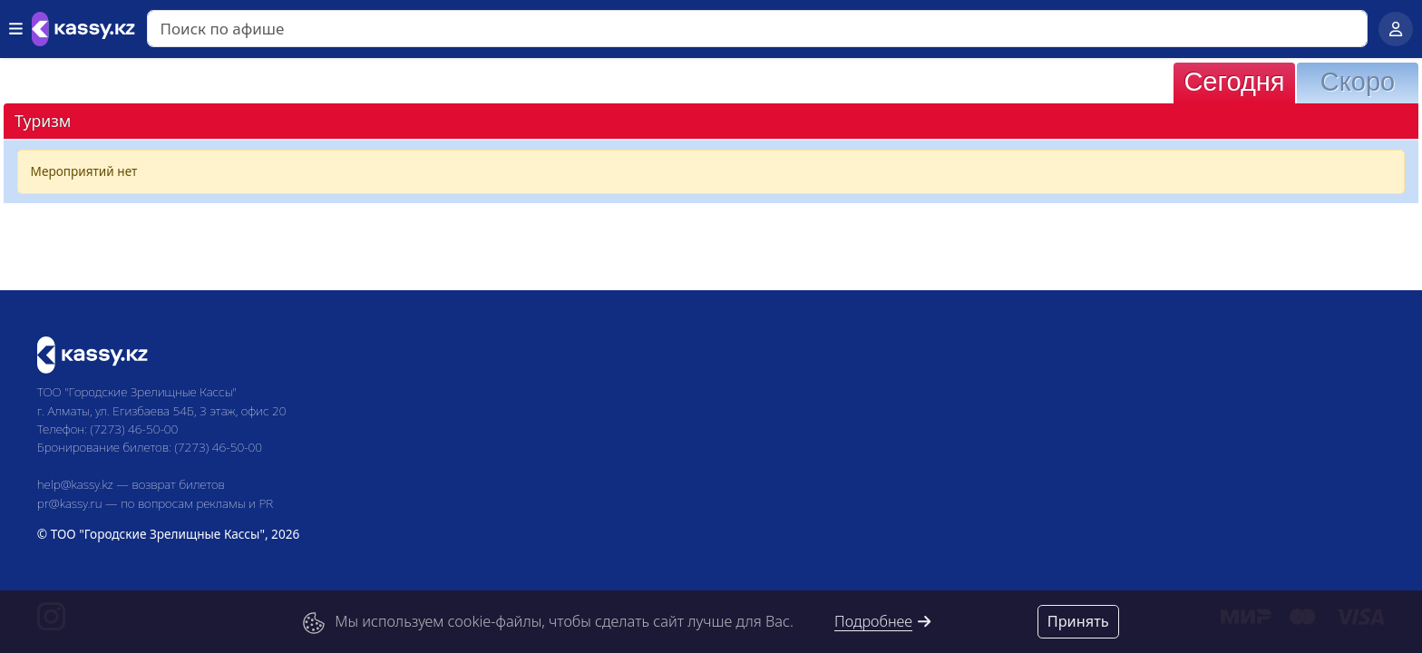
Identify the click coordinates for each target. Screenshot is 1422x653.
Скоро (1357, 81)
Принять (1078, 621)
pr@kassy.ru (69, 503)
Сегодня (1233, 81)
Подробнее (883, 621)
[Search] (757, 28)
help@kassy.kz (75, 483)
